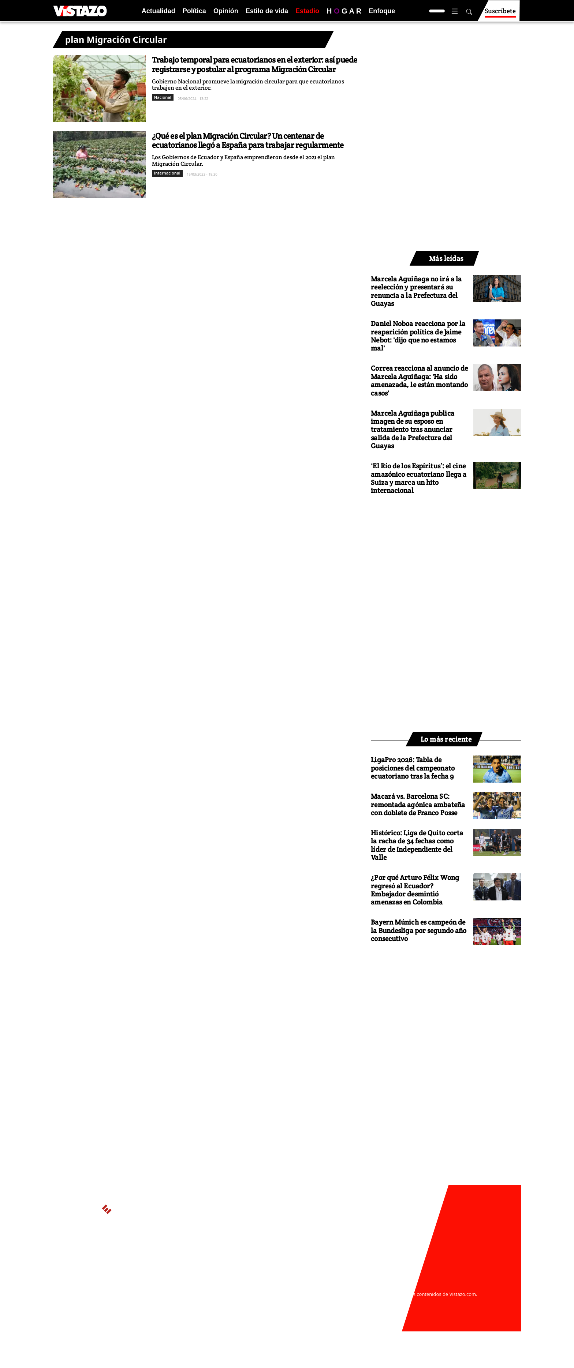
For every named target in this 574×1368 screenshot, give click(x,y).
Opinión (225, 11)
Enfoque (382, 11)
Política (194, 11)
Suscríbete (500, 14)
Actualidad (158, 11)
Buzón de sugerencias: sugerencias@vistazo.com (205, 1315)
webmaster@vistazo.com (372, 1287)
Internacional (167, 173)
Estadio (307, 11)
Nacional (162, 97)
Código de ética (166, 1308)
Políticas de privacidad (174, 1301)
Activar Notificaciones (103, 1297)
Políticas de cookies (228, 1301)
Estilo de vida (267, 11)
